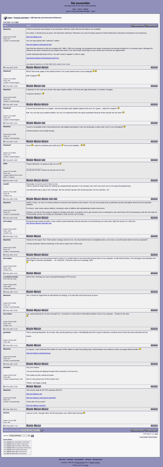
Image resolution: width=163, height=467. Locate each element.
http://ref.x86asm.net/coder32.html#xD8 (41, 398)
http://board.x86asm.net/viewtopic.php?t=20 (42, 58)
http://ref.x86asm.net (34, 37)
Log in (93, 11)
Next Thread (153, 437)
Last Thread (144, 437)
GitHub (92, 462)
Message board (97, 459)
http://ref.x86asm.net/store (36, 405)
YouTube (97, 462)
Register (85, 9)
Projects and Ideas (21, 18)
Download (70, 459)
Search (80, 9)
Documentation (79, 459)
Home (74, 9)
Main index (62, 459)
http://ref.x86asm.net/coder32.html (39, 45)
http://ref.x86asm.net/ (34, 394)
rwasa (86, 465)
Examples (88, 459)
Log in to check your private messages (78, 11)
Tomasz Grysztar (80, 462)
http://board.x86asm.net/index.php (39, 223)
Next (16, 22)
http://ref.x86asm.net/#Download (38, 353)
